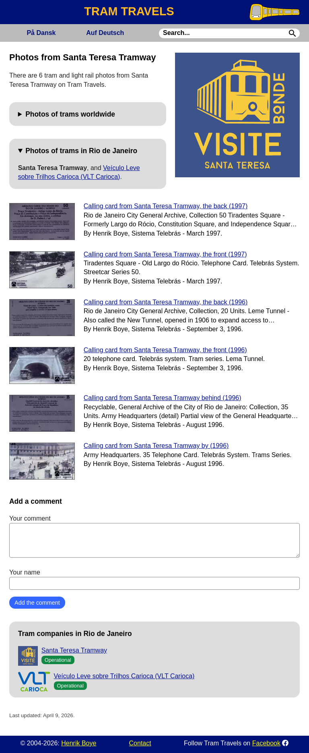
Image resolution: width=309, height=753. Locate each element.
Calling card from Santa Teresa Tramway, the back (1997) (166, 206)
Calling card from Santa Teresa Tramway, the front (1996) (165, 350)
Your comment (154, 536)
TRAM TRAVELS (129, 11)
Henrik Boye (78, 743)
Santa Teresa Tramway (74, 650)
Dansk (41, 32)
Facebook (266, 743)
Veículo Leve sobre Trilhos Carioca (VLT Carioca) (124, 676)
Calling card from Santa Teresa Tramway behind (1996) (162, 397)
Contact (140, 743)
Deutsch (105, 32)
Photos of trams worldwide (70, 114)
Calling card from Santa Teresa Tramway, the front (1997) (165, 254)
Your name (154, 579)
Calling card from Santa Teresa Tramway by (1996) (156, 445)
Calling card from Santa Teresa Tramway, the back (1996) (166, 302)
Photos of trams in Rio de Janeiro (81, 151)
